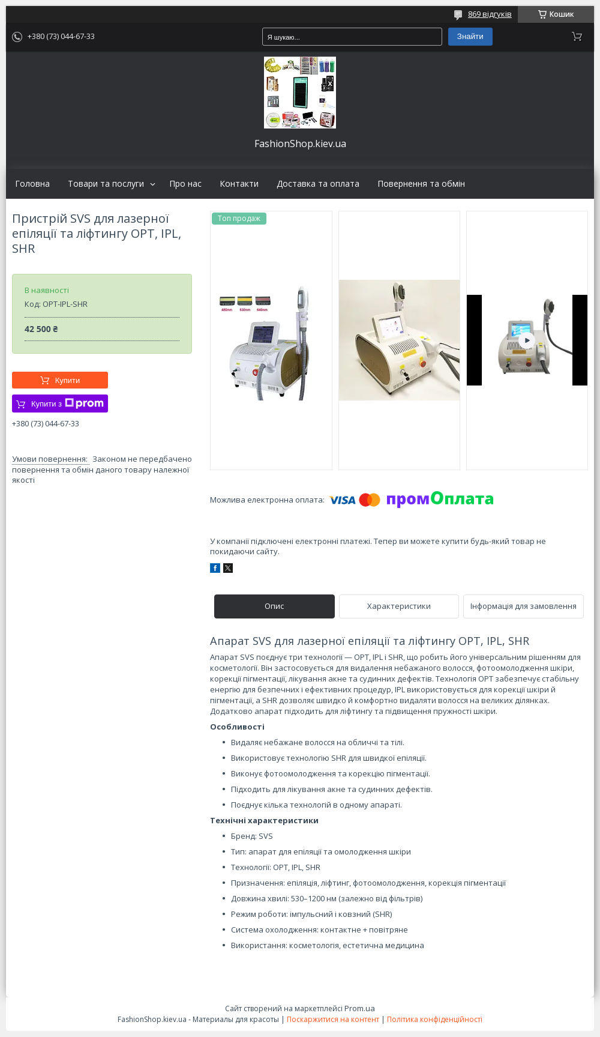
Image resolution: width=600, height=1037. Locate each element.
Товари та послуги (106, 183)
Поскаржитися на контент (333, 1019)
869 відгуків (490, 13)
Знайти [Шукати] (470, 36)
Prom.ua (359, 1008)
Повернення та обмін (421, 183)
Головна (32, 183)
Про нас (185, 183)
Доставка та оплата (318, 183)
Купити (67, 380)
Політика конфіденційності (434, 1019)
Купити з (67, 403)
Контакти (239, 183)
